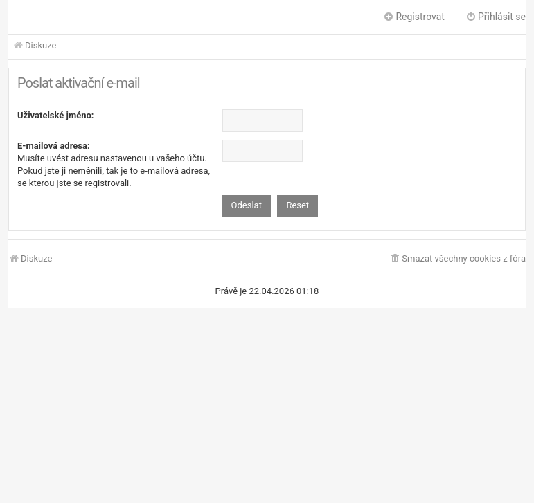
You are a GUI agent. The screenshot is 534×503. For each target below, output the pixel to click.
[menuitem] (457, 259)
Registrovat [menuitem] (414, 16)
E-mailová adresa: (53, 145)
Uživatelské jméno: (55, 115)
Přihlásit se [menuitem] (495, 16)
